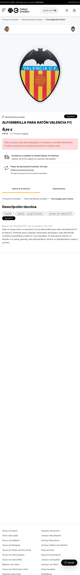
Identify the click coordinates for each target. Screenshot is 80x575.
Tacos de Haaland (11, 540)
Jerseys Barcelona (50, 540)
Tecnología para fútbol (55, 19)
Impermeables (48, 569)
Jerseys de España (50, 559)
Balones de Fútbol (11, 564)
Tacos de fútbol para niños (15, 569)
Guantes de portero (50, 530)
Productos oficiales (10, 19)
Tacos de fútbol (9, 530)
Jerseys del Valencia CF (60, 213)
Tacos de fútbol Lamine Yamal (16, 550)
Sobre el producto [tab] (21, 188)
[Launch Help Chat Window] (69, 563)
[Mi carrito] (74, 10)
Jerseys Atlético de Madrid (54, 545)
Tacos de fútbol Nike (12, 559)
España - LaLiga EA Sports (30, 213)
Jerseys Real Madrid (51, 535)
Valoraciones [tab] (59, 188)
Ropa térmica (47, 550)
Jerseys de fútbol (49, 564)
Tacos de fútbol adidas (13, 555)
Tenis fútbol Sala (10, 535)
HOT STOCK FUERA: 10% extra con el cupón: (23, 2)
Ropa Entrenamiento (51, 555)
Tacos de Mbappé (11, 545)
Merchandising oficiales (32, 19)
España (8, 213)
